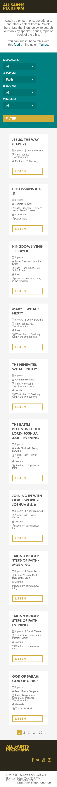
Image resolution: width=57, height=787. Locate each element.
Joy (31, 324)
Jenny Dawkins (35, 150)
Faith (17, 154)
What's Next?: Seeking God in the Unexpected (26, 335)
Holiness (37, 208)
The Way (33, 161)
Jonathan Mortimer (24, 379)
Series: (11, 99)
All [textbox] (7, 66)
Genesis (19, 704)
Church (27, 575)
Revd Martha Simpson (26, 691)
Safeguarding (26, 780)
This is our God (23, 708)
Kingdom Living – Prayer (27, 248)
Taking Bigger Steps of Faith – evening (26, 620)
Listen (20, 171)
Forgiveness (28, 695)
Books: (11, 86)
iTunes (43, 44)
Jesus (25, 154)
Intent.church (41, 782)
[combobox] (19, 66)
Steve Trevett (34, 571)
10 (40, 732)
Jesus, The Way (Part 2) (25, 141)
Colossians (21, 214)
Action (18, 455)
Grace (15, 698)
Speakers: (12, 60)
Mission (16, 638)
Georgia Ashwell (23, 204)
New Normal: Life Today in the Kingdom (26, 279)
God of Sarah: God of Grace (25, 678)
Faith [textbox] (9, 79)
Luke (17, 274)
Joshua (19, 461)
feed (17, 44)
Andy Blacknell (22, 448)
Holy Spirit (27, 383)
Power (33, 455)
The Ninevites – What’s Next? (26, 366)
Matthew (19, 161)
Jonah (18, 390)
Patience (30, 698)
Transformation (20, 157)
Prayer (22, 270)
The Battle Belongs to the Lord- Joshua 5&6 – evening (26, 431)
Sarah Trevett (34, 631)
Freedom (26, 208)
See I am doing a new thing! (25, 466)
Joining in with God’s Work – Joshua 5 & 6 (27, 500)
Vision (33, 386)
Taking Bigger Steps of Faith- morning (25, 560)
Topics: (11, 73)
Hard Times (28, 268)
